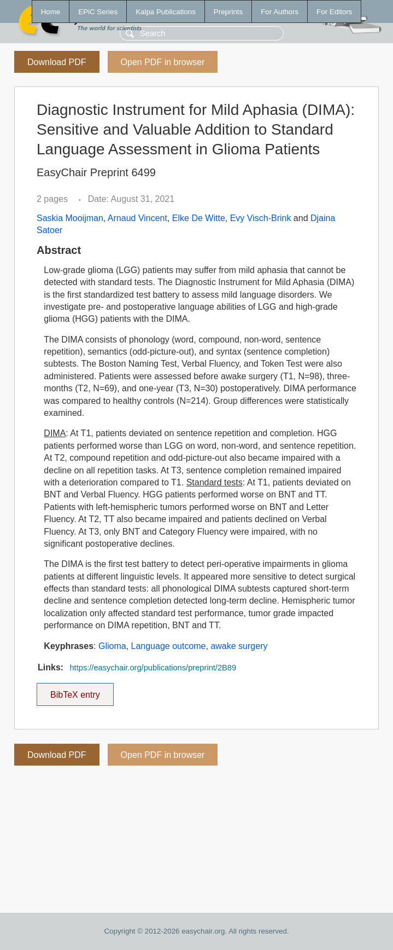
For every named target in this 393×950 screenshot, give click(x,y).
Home (51, 12)
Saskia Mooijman (70, 218)
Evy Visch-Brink (260, 218)
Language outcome (168, 646)
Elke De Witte (198, 218)
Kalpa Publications (166, 12)
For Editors (334, 12)
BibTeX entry (75, 691)
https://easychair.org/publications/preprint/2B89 (152, 667)
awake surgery (238, 646)
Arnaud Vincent (137, 218)
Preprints (228, 12)
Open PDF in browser (163, 62)
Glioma (112, 646)
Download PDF (56, 62)
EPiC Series (98, 12)
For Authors (279, 12)
